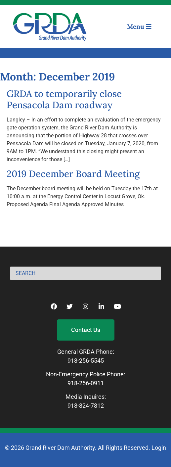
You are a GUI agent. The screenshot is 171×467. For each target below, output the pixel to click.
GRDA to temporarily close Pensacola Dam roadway (64, 99)
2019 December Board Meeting (73, 174)
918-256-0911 (85, 383)
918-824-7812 (85, 405)
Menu (139, 26)
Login (158, 447)
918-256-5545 (85, 360)
